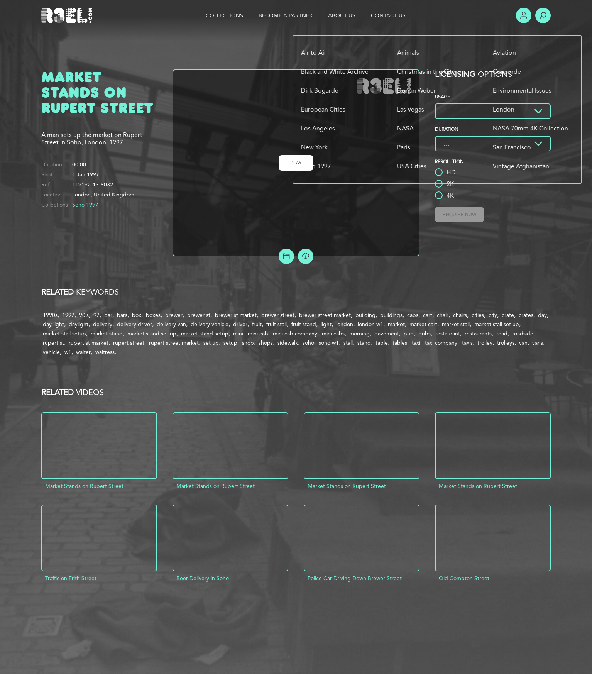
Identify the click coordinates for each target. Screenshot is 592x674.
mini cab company (295, 333)
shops (266, 343)
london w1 (370, 324)
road (501, 333)
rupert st (53, 343)
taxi (416, 343)
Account (523, 15)
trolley (484, 343)
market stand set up (151, 333)
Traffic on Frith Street (70, 578)
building (365, 315)
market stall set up (496, 324)
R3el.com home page (68, 15)
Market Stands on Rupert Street (84, 486)
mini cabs (333, 333)
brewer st (198, 315)
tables (399, 343)
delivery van (171, 324)
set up (211, 343)
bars (122, 315)
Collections (224, 15)
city (493, 315)
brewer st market (236, 315)
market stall (456, 324)
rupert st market (88, 343)
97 (96, 315)
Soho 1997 (85, 205)
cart (427, 315)
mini (238, 333)
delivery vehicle (209, 324)
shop (248, 343)
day (542, 315)
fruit (257, 324)
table (381, 343)
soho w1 (329, 343)
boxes (153, 315)
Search (543, 15)
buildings (391, 315)
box (136, 315)
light (326, 324)
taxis (467, 343)
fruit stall (276, 324)
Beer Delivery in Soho (202, 578)
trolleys (505, 343)
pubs (424, 333)
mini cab (258, 333)
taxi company (441, 343)
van (523, 343)
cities (478, 315)
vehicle (51, 352)
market (396, 324)
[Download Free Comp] (305, 256)
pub (409, 333)
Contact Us (388, 15)
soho (308, 343)
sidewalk (287, 343)
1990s (50, 315)
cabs (412, 315)
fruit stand (303, 324)
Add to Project (286, 256)
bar (108, 315)
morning (359, 333)
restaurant (447, 333)
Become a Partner (286, 15)
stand (364, 343)
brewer (174, 315)
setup (230, 343)
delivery (102, 324)
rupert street (128, 343)
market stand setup (204, 333)
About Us (341, 15)
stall (348, 343)
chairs (460, 315)
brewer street (277, 315)
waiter (83, 352)
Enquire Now (459, 214)
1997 (68, 315)
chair (442, 315)
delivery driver (134, 324)
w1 (67, 352)
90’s (84, 315)
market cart (423, 324)
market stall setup (64, 333)
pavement (386, 333)
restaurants (478, 333)
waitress (105, 352)
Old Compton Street (464, 578)
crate (508, 315)
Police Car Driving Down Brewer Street (355, 578)
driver (240, 324)
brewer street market (325, 315)
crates (526, 315)
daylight (78, 324)
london (344, 324)
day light (53, 324)
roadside (522, 333)
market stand (107, 333)
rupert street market (174, 343)
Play (296, 163)
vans (537, 343)
